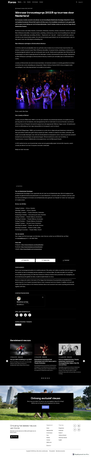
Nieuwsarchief (50, 430)
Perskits (29, 2)
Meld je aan (49, 442)
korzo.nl (80, 2)
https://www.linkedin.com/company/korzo (31, 249)
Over (25, 2)
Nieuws (19, 2)
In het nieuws (35, 2)
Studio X (60, 432)
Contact (41, 2)
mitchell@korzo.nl (21, 238)
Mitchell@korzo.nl (20, 304)
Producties (18, 324)
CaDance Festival (62, 435)
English (60, 440)
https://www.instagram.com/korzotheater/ (32, 245)
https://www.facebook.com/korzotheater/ (32, 247)
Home (48, 428)
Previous (7, 362)
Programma (61, 428)
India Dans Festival (63, 437)
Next (84, 362)
